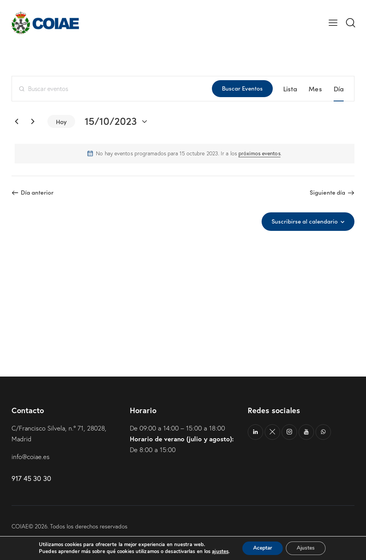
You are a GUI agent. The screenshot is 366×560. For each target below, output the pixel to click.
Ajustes (306, 548)
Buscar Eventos (242, 88)
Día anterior (37, 192)
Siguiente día (327, 192)
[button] (333, 22)
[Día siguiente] (32, 121)
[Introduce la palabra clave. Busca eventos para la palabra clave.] (112, 88)
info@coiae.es (31, 456)
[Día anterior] (16, 121)
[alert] (184, 153)
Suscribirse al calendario (304, 221)
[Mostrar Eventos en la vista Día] (339, 88)
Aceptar (261, 548)
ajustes (218, 551)
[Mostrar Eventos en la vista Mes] (315, 88)
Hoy (61, 121)
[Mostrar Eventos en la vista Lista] (290, 88)
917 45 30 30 (31, 477)
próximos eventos (259, 153)
